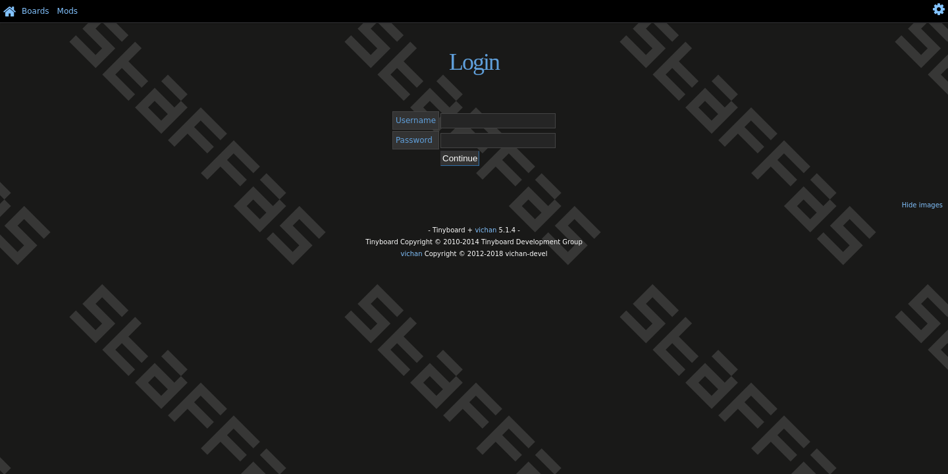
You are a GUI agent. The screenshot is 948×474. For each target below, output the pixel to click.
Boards (35, 11)
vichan (485, 230)
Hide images (922, 205)
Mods (67, 11)
